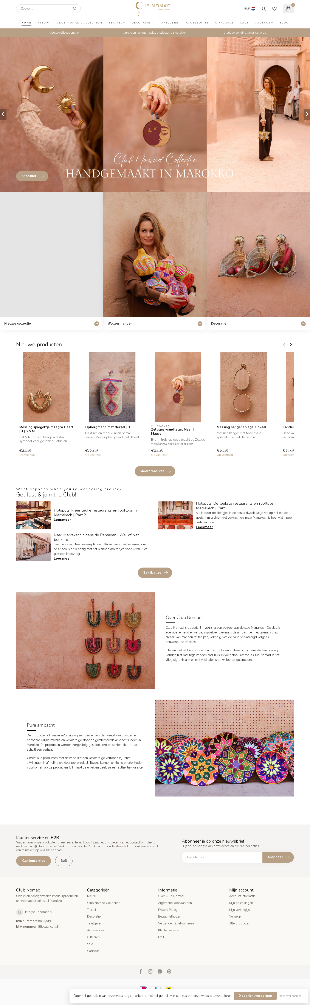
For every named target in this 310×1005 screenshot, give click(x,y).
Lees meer (62, 519)
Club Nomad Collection (79, 22)
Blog (284, 22)
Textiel (116, 22)
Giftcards (224, 22)
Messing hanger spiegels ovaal (242, 427)
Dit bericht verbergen (255, 995)
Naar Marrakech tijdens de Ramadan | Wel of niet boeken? (96, 537)
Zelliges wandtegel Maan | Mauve (172, 432)
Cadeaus (263, 22)
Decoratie (141, 22)
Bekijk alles (155, 572)
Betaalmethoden (169, 916)
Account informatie (242, 896)
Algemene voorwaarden (175, 903)
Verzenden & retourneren (176, 923)
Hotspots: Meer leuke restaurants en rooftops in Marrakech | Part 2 (95, 513)
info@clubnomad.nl (39, 912)
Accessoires (197, 22)
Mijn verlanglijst (240, 910)
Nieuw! (44, 22)
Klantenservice (33, 860)
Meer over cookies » (291, 995)
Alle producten (239, 923)
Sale (244, 22)
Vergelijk (235, 916)
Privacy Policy (168, 910)
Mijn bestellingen (241, 903)
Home (26, 22)
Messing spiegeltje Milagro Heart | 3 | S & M (46, 429)
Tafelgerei (169, 22)
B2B (64, 860)
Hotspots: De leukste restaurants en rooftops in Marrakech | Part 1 (236, 506)
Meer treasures (155, 471)
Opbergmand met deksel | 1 (107, 427)
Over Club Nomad (171, 896)
